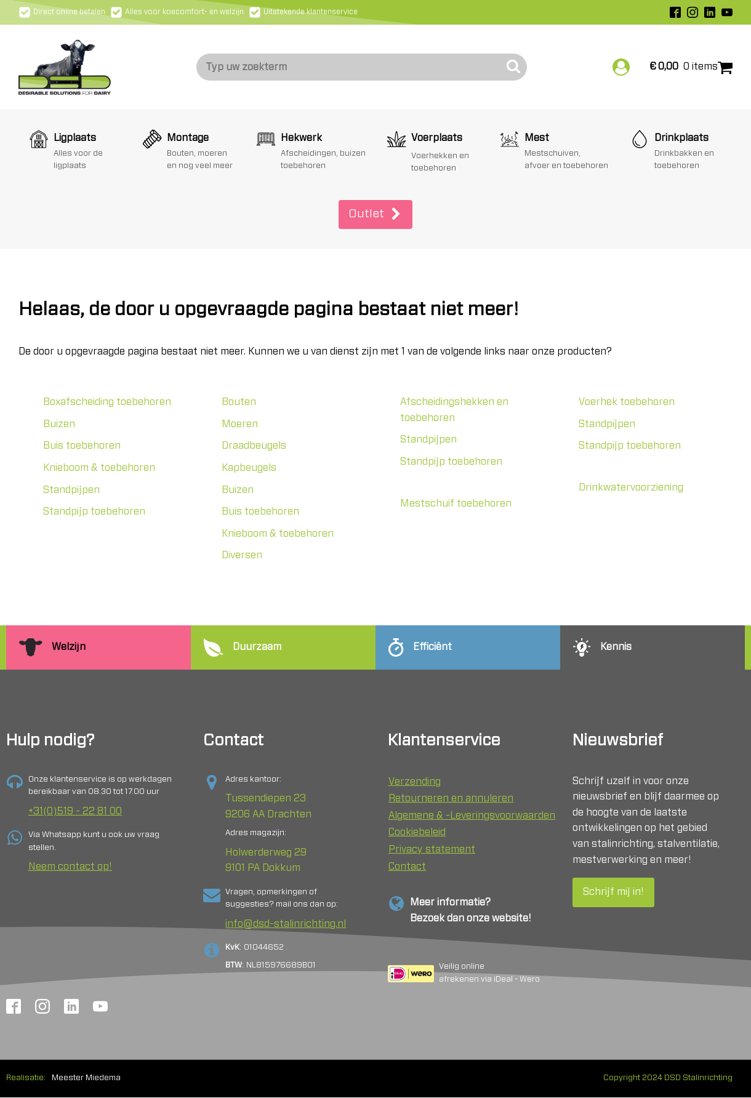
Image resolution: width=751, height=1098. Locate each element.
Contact (407, 867)
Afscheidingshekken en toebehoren (454, 410)
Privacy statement (431, 849)
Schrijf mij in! (613, 892)
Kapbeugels (249, 468)
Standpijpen (71, 490)
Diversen (242, 555)
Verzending (414, 782)
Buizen (59, 424)
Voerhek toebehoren (627, 402)
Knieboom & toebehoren (99, 468)
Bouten (239, 402)
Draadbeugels (254, 446)
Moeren (240, 424)
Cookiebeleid (417, 832)
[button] (375, 214)
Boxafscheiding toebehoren (107, 402)
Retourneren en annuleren (450, 798)
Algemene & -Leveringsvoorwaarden (471, 815)
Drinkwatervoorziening (631, 487)
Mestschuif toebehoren (456, 503)
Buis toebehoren (82, 446)
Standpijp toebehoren (94, 511)
